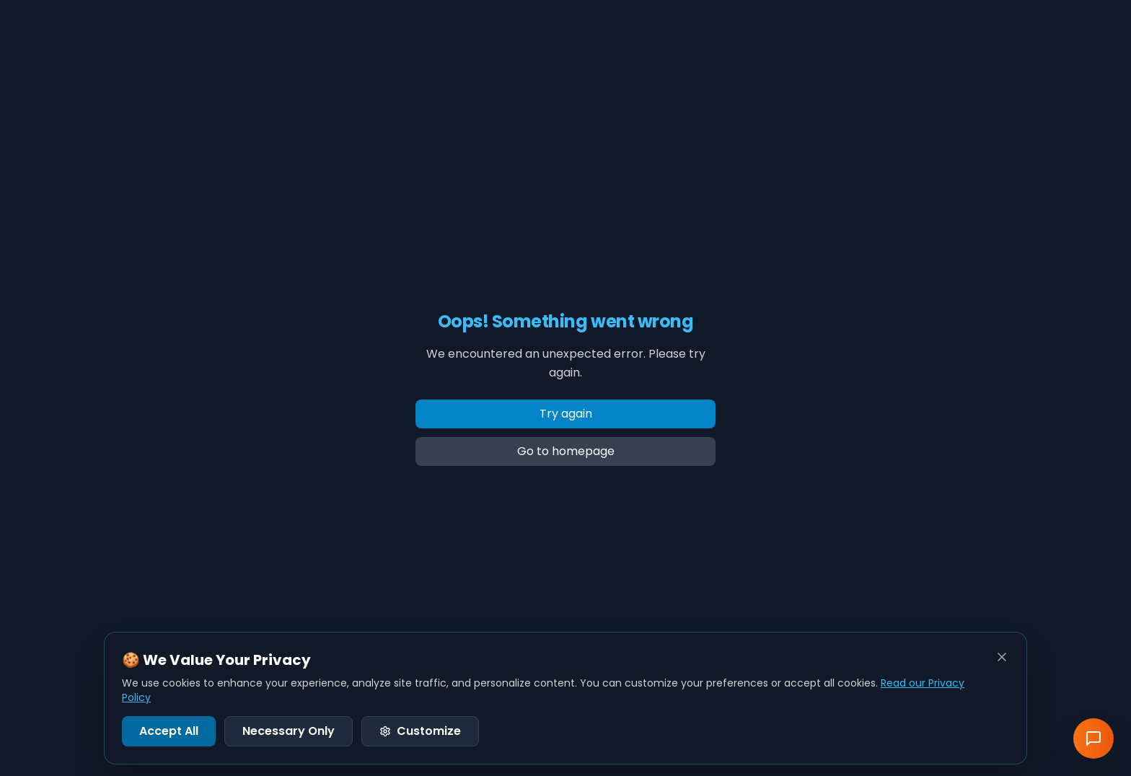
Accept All (168, 731)
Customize (420, 731)
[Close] (1002, 657)
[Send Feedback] (1093, 738)
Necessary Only (288, 731)
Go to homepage (566, 451)
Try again (566, 413)
